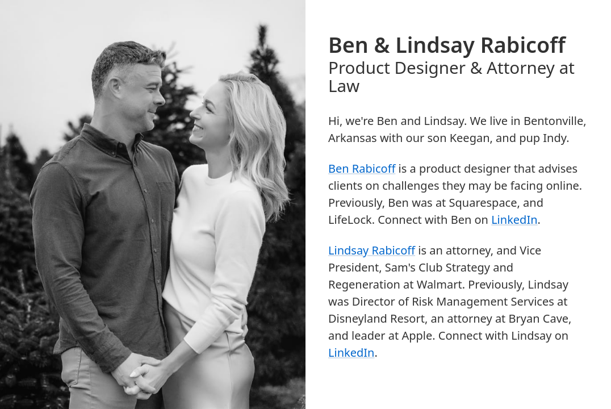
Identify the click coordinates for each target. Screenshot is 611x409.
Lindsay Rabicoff (371, 250)
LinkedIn (514, 219)
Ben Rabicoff (361, 168)
